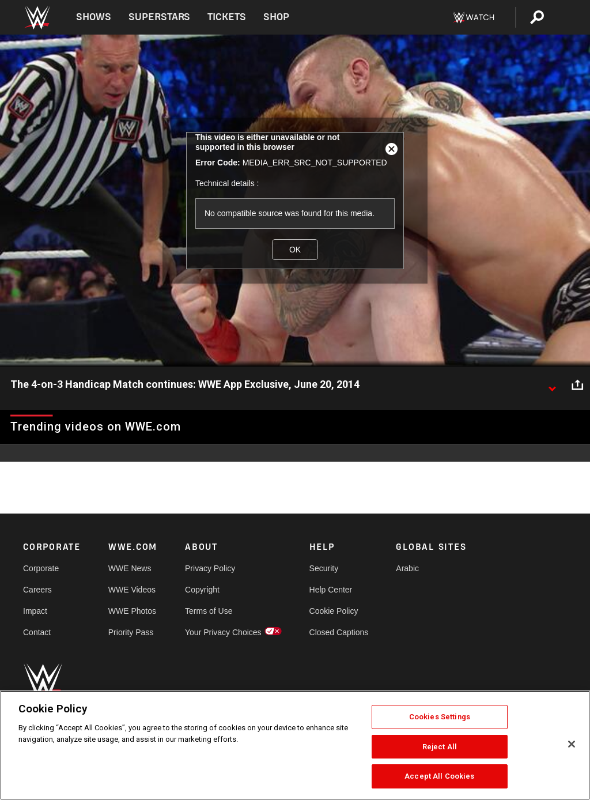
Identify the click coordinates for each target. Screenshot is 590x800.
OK (295, 249)
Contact (37, 632)
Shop (276, 17)
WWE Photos (132, 611)
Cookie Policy (333, 611)
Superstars (159, 17)
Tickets (226, 17)
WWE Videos (132, 589)
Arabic (407, 568)
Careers (37, 589)
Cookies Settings (439, 716)
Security (324, 568)
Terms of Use (208, 611)
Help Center (331, 589)
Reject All (439, 746)
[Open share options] (577, 385)
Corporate (41, 568)
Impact (35, 611)
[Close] (571, 744)
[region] (295, 745)
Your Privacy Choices (223, 632)
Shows (93, 17)
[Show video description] (552, 385)
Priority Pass (131, 632)
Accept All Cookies (439, 776)
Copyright (202, 589)
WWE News (130, 568)
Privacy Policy (210, 568)
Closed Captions (339, 632)
